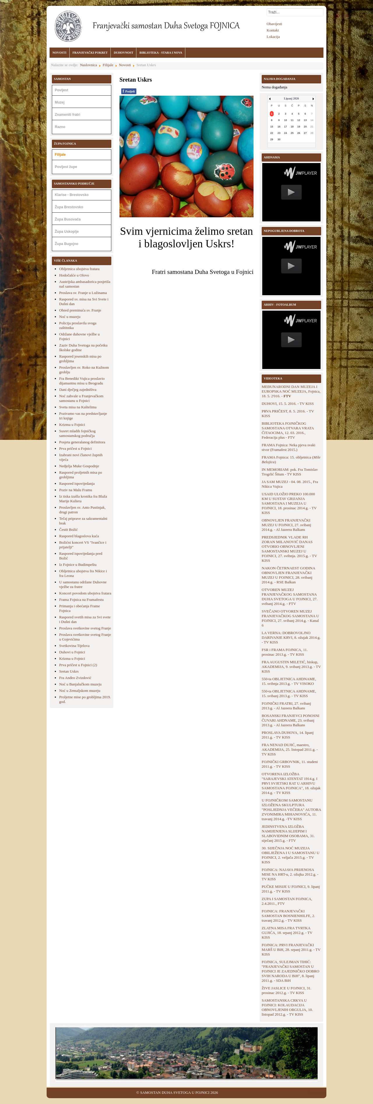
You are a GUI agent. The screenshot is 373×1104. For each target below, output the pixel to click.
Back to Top (317, 1092)
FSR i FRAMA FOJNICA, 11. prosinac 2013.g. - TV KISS (285, 652)
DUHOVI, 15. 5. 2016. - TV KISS (288, 403)
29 (271, 139)
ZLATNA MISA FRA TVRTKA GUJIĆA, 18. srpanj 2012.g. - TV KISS (287, 932)
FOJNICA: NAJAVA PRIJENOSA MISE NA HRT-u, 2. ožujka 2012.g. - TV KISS (290, 874)
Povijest (61, 90)
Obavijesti (274, 24)
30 (278, 139)
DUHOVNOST (123, 52)
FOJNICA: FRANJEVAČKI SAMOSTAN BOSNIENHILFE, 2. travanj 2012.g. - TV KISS (288, 916)
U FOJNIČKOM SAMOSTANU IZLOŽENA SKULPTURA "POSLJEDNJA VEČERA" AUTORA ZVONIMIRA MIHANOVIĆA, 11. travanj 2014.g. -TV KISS (291, 809)
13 (305, 120)
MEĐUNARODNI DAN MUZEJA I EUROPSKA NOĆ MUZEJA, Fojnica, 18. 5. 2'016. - (291, 391)
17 (285, 126)
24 (285, 133)
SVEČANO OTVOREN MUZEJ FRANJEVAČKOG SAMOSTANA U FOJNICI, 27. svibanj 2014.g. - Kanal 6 (290, 618)
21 (311, 126)
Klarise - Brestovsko (72, 195)
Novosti (125, 65)
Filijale (108, 65)
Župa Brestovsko (69, 207)
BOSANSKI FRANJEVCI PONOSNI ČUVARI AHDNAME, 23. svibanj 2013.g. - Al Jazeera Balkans (290, 720)
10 (285, 120)
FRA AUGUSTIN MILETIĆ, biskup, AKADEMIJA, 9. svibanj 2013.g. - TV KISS (291, 666)
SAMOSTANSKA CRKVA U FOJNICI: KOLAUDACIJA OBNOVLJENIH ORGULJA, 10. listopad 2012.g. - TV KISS (287, 1007)
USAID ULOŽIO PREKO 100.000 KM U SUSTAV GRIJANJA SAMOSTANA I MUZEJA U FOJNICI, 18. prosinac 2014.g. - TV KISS (289, 503)
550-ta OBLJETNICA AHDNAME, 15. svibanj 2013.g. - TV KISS (289, 693)
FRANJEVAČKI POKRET (90, 52)
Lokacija (273, 36)
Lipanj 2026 (291, 98)
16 (278, 126)
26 (298, 133)
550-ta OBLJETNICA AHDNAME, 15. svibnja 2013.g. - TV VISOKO (289, 681)
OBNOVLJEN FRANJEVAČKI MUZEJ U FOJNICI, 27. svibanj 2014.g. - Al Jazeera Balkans (286, 525)
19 (298, 126)
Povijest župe (66, 167)
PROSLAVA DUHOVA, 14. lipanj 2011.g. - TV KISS (288, 734)
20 (305, 126)
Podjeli (129, 91)
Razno (60, 127)
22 (271, 133)
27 (305, 133)
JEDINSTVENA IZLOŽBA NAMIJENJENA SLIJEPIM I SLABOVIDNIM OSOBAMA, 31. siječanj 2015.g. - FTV (288, 833)
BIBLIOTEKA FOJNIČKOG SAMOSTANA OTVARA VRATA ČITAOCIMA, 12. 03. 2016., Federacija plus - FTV (288, 430)
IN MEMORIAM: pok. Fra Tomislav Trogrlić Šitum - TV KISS (290, 471)
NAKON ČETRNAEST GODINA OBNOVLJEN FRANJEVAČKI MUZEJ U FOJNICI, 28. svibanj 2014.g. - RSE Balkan (288, 575)
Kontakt (273, 30)
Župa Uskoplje (67, 232)
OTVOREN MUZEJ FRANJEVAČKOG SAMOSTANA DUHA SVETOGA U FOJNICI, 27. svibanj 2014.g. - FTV (290, 596)
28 (311, 133)
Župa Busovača (68, 219)
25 (292, 133)
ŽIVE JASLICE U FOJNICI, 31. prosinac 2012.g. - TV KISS (286, 990)
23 (278, 133)
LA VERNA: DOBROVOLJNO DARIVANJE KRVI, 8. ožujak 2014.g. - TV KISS (291, 637)
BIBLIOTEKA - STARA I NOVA (160, 52)
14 (311, 120)
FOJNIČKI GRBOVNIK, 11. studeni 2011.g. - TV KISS (290, 764)
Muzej (59, 102)
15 (271, 126)
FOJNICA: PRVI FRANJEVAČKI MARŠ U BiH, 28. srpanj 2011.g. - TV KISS (291, 949)
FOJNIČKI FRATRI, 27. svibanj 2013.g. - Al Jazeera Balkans (286, 705)
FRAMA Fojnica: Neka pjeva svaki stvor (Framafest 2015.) (288, 447)
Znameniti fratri (67, 115)
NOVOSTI (59, 52)
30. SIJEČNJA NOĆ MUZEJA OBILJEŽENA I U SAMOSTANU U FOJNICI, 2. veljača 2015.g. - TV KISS (290, 855)
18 (292, 126)
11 (292, 120)
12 (298, 120)
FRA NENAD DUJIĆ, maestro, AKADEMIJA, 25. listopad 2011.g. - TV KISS (290, 749)
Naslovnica (88, 65)
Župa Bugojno (66, 244)
